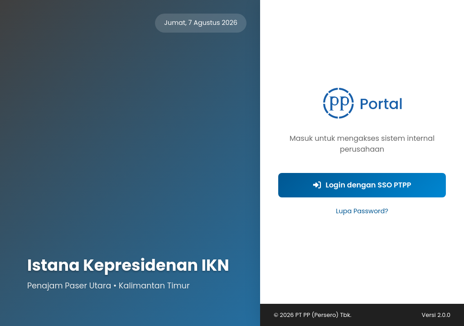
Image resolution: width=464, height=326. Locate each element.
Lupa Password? (362, 211)
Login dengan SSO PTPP (362, 185)
